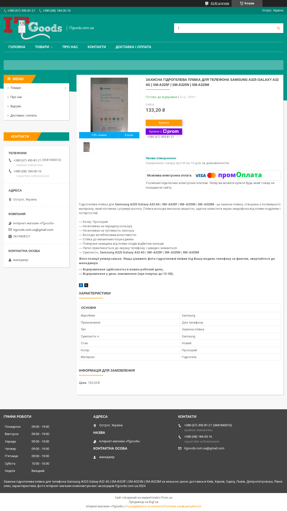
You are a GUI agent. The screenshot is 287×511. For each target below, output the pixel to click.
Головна (16, 47)
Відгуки (15, 106)
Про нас (70, 47)
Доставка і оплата (133, 47)
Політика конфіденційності (182, 506)
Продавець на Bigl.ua (143, 502)
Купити (164, 123)
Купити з (163, 131)
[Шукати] (278, 28)
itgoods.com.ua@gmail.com (33, 230)
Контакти (97, 47)
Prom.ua (166, 497)
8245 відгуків (220, 3)
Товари (42, 47)
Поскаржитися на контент (144, 506)
